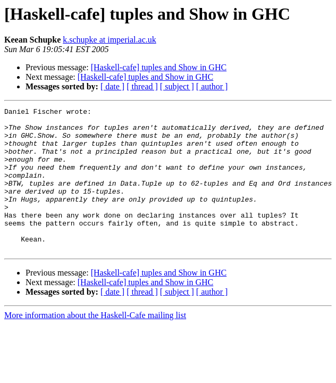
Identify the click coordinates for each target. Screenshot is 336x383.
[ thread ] (142, 86)
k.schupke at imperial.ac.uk (109, 39)
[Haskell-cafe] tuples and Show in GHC (159, 67)
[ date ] (112, 86)
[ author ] (212, 86)
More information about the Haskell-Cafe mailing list (95, 343)
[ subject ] (177, 86)
